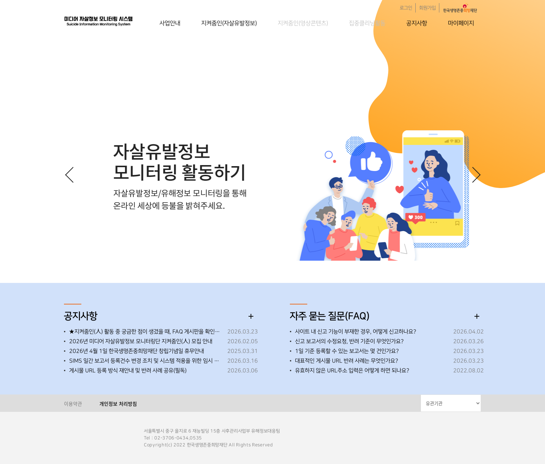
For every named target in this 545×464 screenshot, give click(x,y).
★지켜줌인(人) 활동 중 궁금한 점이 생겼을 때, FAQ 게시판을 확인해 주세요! (146, 331)
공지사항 (416, 23)
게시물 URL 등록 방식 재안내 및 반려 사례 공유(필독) (128, 370)
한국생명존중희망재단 (98, 20)
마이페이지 (461, 23)
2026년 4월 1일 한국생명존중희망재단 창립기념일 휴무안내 (136, 351)
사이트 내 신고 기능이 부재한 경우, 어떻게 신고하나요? (355, 331)
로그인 (406, 8)
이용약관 (73, 403)
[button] (472, 174)
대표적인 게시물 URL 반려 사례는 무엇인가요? (346, 361)
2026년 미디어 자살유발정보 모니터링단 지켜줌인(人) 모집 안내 (140, 341)
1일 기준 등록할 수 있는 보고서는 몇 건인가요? (347, 351)
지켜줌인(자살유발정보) (229, 23)
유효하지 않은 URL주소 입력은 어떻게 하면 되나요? (352, 370)
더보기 (251, 316)
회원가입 (427, 8)
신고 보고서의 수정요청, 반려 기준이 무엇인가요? (349, 341)
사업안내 (170, 23)
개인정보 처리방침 (118, 403)
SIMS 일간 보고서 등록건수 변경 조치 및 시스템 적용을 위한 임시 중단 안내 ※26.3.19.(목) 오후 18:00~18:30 (146, 361)
